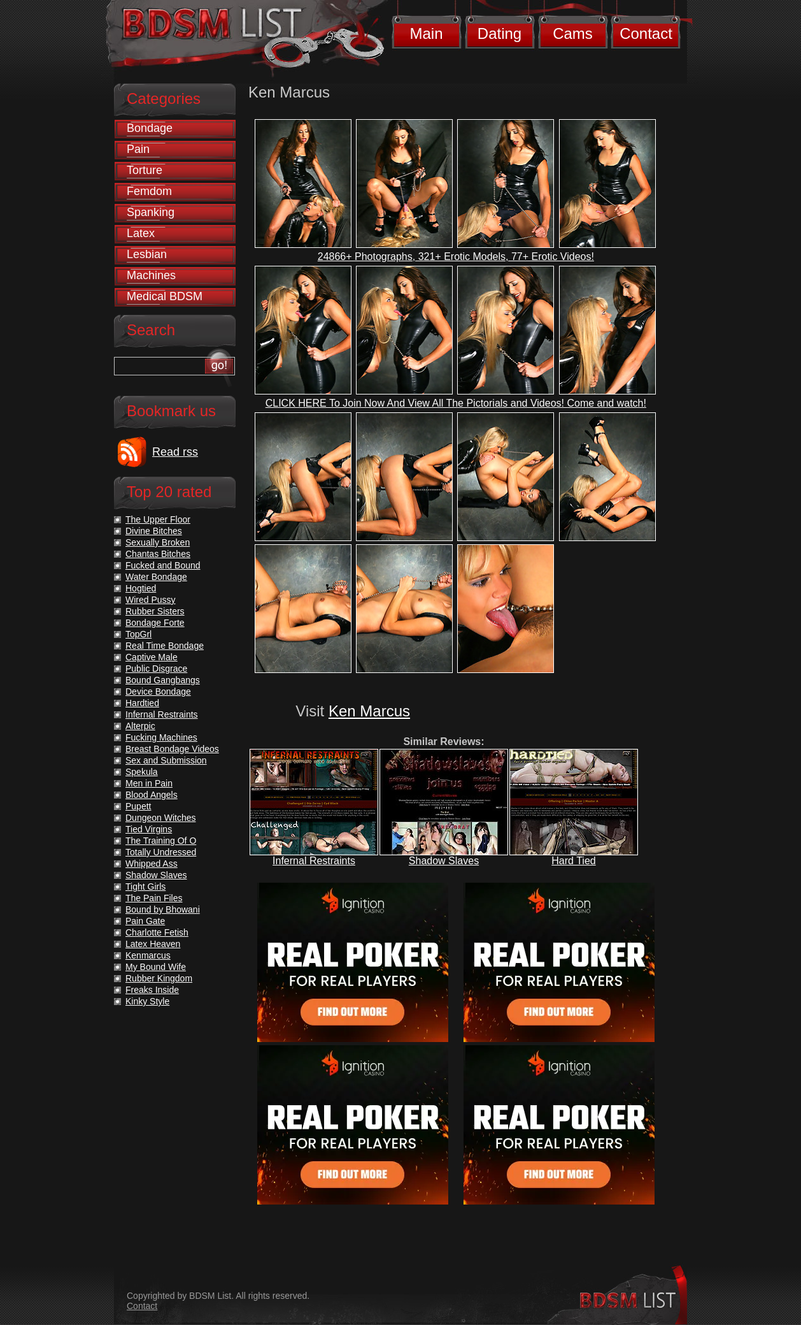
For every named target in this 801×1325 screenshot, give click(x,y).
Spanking (150, 212)
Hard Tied (573, 860)
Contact (646, 33)
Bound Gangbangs (162, 680)
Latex (141, 233)
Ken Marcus (369, 711)
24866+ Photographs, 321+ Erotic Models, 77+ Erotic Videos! (456, 256)
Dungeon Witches (160, 818)
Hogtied (140, 588)
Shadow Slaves (444, 860)
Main (426, 33)
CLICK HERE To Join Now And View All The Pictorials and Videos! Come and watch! (456, 403)
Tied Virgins (148, 829)
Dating (499, 33)
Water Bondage (156, 577)
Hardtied (142, 703)
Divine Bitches (153, 531)
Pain (138, 149)
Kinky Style (147, 1001)
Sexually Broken (157, 542)
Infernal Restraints (314, 860)
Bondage (150, 128)
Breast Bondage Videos (172, 749)
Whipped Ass (151, 863)
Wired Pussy (150, 600)
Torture (144, 170)
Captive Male (151, 657)
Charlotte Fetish (156, 932)
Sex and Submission (166, 760)
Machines (151, 275)
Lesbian (147, 254)
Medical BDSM (164, 296)
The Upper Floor (157, 519)
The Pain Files (153, 898)
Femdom (149, 191)
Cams (573, 33)
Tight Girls (145, 886)
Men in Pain (149, 783)
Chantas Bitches (157, 554)
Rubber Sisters (155, 611)
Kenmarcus (148, 955)
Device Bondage (158, 691)
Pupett (138, 806)
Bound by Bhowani (162, 909)
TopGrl (138, 634)
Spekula (141, 772)
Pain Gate (145, 921)
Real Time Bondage (164, 646)
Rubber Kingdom (158, 978)
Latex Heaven (152, 944)
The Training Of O (160, 841)
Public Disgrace (156, 668)
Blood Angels (151, 795)
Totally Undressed (160, 852)
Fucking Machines (161, 737)
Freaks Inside (152, 990)
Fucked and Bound (163, 565)
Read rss (175, 451)
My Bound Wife (155, 967)
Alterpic (140, 726)
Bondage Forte (155, 623)
